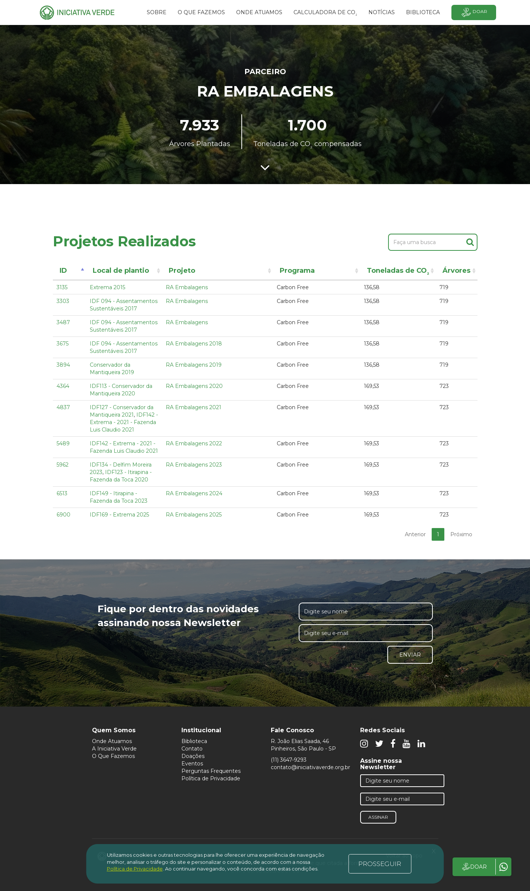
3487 (63, 322)
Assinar (378, 817)
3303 (63, 301)
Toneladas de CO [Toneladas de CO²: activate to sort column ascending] (398, 271)
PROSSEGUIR (379, 864)
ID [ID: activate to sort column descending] (63, 270)
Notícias (381, 12)
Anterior (415, 534)
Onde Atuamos (112, 741)
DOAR (474, 866)
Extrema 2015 (107, 287)
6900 (63, 514)
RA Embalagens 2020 (194, 386)
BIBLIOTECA (423, 12)
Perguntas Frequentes (211, 771)
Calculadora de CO (325, 13)
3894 (63, 364)
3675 (63, 343)
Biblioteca (194, 741)
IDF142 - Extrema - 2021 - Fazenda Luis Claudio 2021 (124, 422)
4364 (63, 386)
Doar (473, 12)
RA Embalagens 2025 (194, 514)
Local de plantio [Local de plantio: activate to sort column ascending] (121, 270)
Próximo (461, 534)
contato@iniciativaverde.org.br (310, 767)
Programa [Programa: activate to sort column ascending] (297, 270)
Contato (192, 748)
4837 (63, 407)
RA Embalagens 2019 (194, 364)
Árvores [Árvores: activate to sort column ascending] (456, 270)
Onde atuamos (259, 12)
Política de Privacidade (210, 778)
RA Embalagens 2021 (193, 407)
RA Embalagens (187, 287)
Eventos (192, 763)
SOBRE (156, 12)
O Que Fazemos (113, 756)
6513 (62, 493)
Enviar (410, 654)
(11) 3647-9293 (289, 759)
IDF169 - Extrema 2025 (119, 514)
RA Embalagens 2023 (194, 464)
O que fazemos (201, 12)
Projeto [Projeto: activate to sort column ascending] (182, 270)
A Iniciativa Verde (114, 748)
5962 (63, 464)
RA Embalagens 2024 (194, 493)
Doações (192, 756)
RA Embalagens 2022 (194, 443)
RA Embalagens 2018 (194, 343)
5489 (63, 443)
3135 (62, 287)
